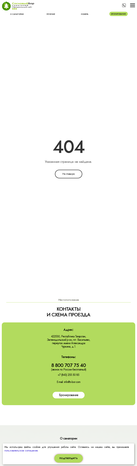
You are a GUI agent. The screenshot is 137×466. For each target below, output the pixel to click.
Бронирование (118, 14)
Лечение (51, 14)
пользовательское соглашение (21, 450)
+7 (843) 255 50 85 (68, 375)
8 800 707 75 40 (68, 365)
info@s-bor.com (72, 382)
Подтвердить (68, 458)
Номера (84, 14)
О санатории (17, 14)
